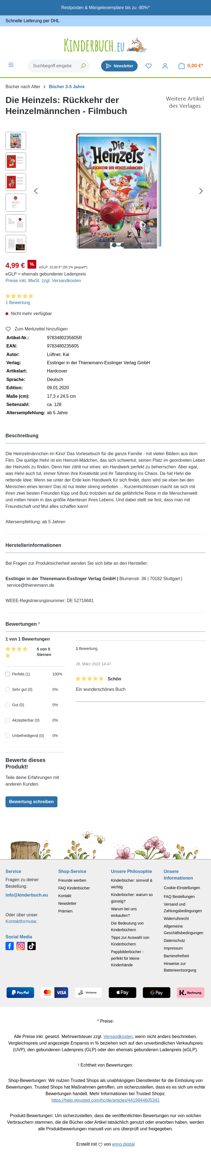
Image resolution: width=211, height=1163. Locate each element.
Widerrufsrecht (176, 918)
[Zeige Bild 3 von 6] (114, 245)
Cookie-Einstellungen (182, 888)
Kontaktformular (20, 921)
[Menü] (10, 64)
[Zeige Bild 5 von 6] (131, 245)
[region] (105, 193)
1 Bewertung (17, 302)
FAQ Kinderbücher (74, 888)
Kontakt (64, 896)
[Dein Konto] (165, 66)
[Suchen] (83, 66)
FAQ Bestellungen (179, 896)
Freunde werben (72, 880)
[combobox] (52, 66)
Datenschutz (174, 940)
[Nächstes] (201, 191)
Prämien (65, 911)
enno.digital (123, 1144)
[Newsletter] (119, 65)
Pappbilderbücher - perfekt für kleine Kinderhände (127, 958)
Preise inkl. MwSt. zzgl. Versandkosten (43, 280)
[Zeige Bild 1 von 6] (97, 245)
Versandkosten (118, 1036)
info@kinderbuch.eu (26, 895)
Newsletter (67, 903)
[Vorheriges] (36, 191)
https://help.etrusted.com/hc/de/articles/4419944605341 (105, 1100)
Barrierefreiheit (176, 956)
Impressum (173, 948)
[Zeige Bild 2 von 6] (106, 245)
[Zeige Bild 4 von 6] (122, 245)
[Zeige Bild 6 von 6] (139, 245)
